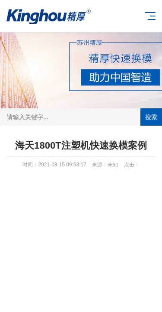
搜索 (151, 117)
